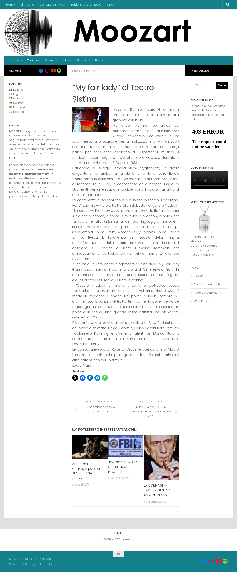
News (76, 71)
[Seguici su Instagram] (47, 70)
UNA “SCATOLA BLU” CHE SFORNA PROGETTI (123, 467)
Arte (65, 60)
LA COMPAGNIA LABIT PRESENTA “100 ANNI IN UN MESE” (159, 490)
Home (10, 4)
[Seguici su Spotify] (59, 70)
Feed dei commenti (207, 293)
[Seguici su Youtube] (53, 70)
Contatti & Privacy (52, 4)
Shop (110, 4)
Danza (49, 60)
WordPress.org (204, 301)
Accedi (198, 276)
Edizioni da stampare (86, 4)
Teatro (32, 60)
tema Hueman (59, 564)
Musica (14, 60)
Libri (97, 60)
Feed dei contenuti (207, 284)
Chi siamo (27, 4)
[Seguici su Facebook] (41, 70)
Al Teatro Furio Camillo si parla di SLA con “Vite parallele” (86, 471)
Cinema (81, 60)
